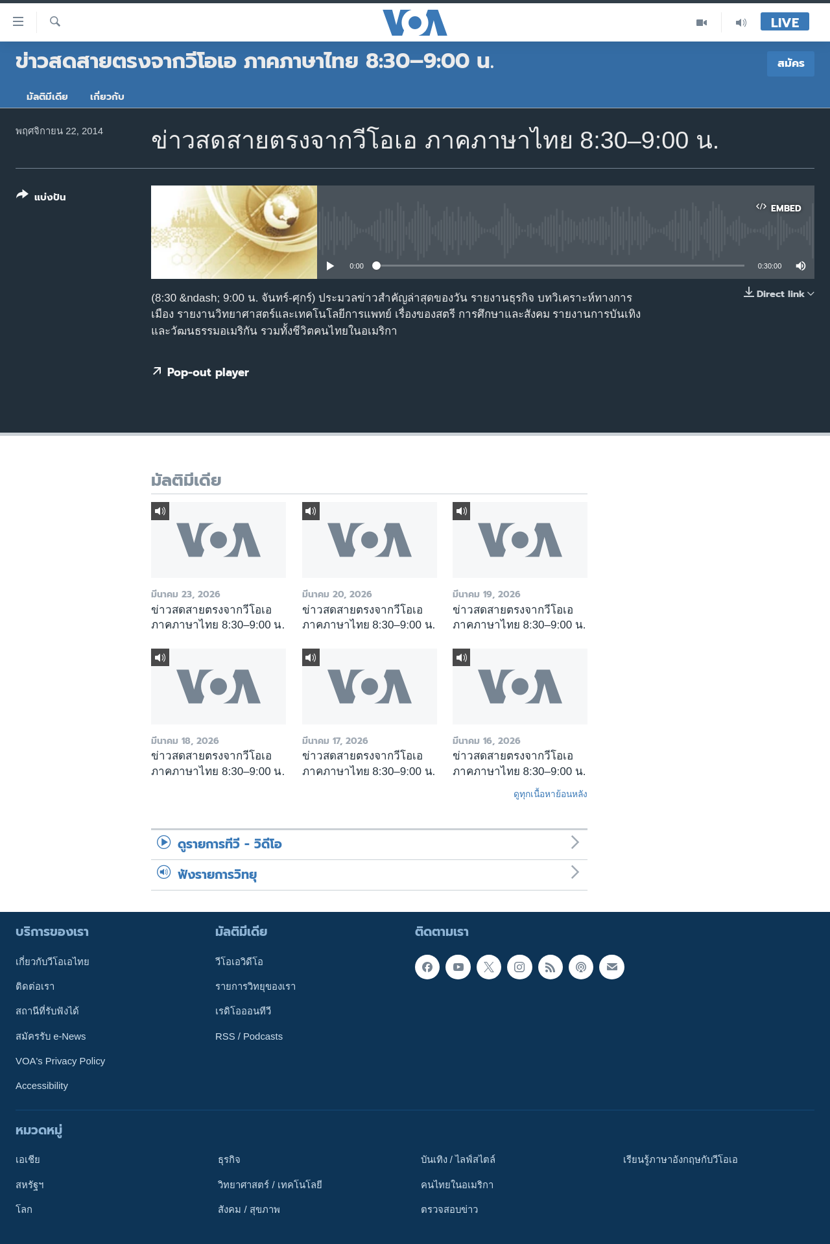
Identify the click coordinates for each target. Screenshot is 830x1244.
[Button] (41, 198)
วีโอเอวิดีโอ (239, 962)
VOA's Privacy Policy (60, 1061)
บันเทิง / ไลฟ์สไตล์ (458, 1159)
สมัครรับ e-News (51, 1036)
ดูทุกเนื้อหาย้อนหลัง (550, 794)
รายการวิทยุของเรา (255, 986)
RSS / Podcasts (249, 1036)
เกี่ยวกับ (107, 97)
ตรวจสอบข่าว (449, 1209)
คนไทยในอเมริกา (457, 1185)
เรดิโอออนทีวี (243, 1011)
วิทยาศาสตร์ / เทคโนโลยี (270, 1185)
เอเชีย (28, 1159)
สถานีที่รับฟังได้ (47, 1011)
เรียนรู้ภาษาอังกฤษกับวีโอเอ (680, 1159)
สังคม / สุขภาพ (248, 1209)
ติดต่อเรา (35, 986)
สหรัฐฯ (29, 1185)
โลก (24, 1209)
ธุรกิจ (229, 1159)
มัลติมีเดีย (47, 97)
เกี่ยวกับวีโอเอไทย (52, 962)
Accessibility (42, 1086)
